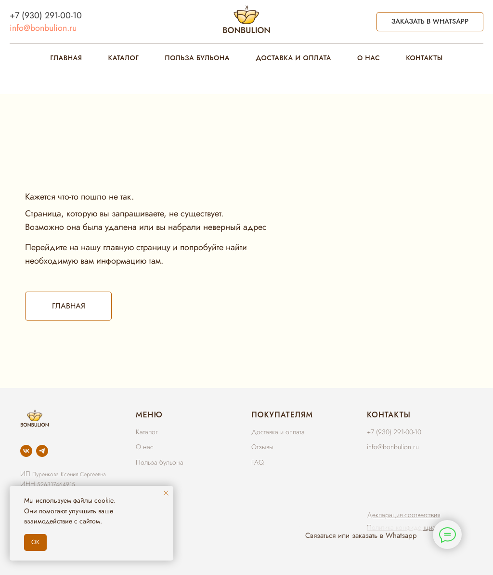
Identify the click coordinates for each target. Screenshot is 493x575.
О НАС (368, 58)
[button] (403, 515)
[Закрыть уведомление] (166, 493)
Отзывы (262, 447)
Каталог (146, 432)
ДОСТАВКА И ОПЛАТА (293, 58)
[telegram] (42, 451)
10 (77, 15)
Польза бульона (159, 462)
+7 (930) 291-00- (41, 15)
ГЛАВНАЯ (66, 58)
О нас (145, 447)
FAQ (257, 462)
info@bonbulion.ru (43, 28)
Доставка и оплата (278, 432)
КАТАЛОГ (123, 58)
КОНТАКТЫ (424, 58)
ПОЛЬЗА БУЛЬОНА (197, 58)
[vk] (26, 451)
